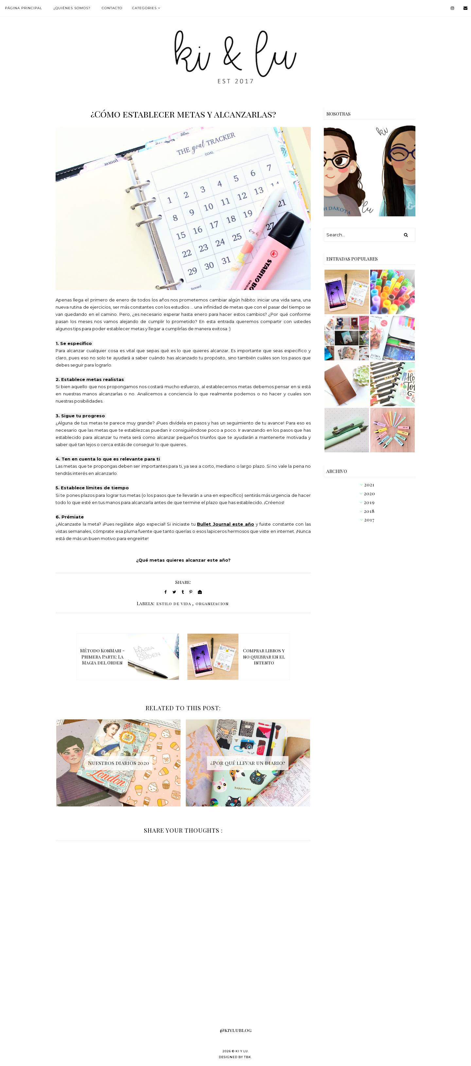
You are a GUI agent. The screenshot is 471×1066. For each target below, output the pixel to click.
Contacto (112, 8)
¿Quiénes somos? (72, 8)
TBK (247, 1057)
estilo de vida (173, 603)
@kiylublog (236, 1030)
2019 (369, 502)
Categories (144, 8)
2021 (369, 484)
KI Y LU (242, 1051)
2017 (369, 519)
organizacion (212, 603)
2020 (369, 493)
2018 (369, 511)
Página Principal (23, 8)
